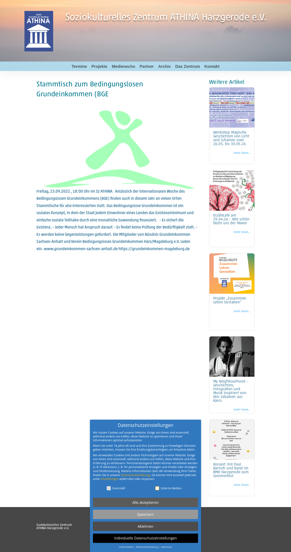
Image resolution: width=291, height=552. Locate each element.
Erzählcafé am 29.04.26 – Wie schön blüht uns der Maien (231, 219)
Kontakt (211, 66)
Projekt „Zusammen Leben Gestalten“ (229, 300)
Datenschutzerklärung (135, 475)
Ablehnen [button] (145, 526)
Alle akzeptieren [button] (145, 502)
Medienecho (123, 66)
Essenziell (116, 488)
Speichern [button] (145, 514)
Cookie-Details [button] (126, 547)
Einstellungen (110, 479)
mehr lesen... (242, 153)
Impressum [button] (166, 547)
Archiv (164, 66)
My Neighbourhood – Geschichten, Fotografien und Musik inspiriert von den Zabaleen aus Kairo (230, 391)
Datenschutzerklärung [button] (147, 547)
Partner (147, 66)
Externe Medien (168, 488)
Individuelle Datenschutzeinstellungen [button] (145, 538)
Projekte (99, 66)
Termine (79, 66)
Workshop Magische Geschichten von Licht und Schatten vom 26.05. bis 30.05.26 (231, 138)
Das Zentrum (187, 66)
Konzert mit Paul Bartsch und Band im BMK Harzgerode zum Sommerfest (231, 470)
